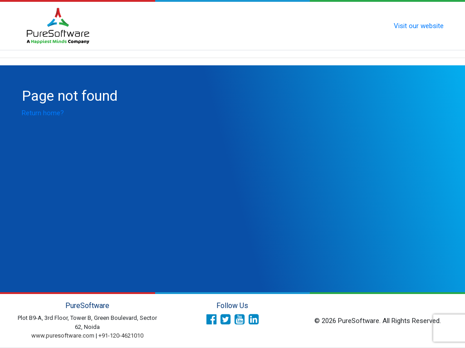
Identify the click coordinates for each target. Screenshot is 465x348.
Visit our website (419, 26)
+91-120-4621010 (120, 335)
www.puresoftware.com (62, 335)
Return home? (43, 113)
